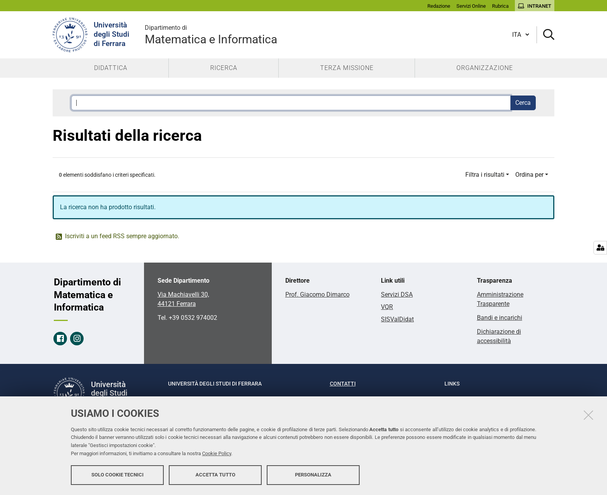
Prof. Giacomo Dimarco (317, 294)
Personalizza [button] (313, 475)
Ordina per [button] (529, 174)
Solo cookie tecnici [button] (117, 475)
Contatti (343, 384)
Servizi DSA (397, 294)
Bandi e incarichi (499, 317)
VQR (387, 307)
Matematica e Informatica (211, 34)
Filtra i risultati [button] (484, 174)
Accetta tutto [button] (215, 475)
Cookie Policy (216, 453)
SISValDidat (397, 319)
